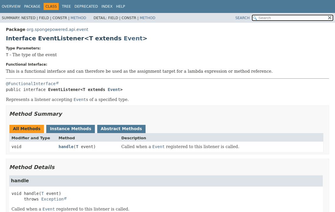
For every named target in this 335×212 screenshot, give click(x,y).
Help (120, 6)
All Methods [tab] (26, 128)
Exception (52, 199)
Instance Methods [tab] (70, 128)
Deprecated (86, 6)
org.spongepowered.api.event (57, 29)
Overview (11, 6)
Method (78, 18)
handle (66, 146)
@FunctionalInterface (31, 83)
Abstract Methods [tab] (121, 128)
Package (32, 6)
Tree (66, 6)
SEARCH (242, 18)
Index (107, 6)
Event (133, 38)
